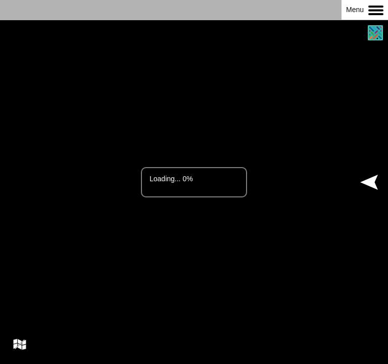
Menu (364, 10)
